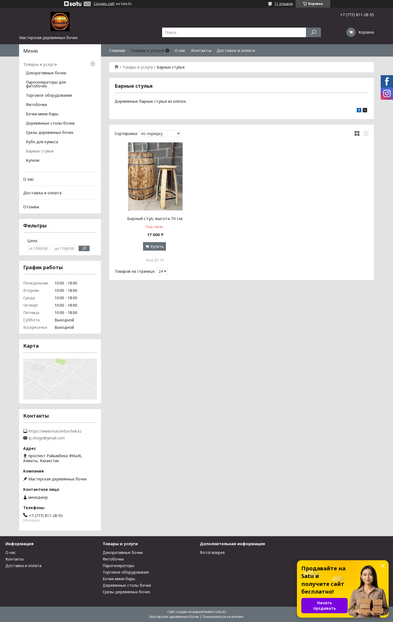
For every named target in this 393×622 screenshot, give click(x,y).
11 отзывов (284, 3)
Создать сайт (104, 4)
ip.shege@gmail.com (47, 438)
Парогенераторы (118, 565)
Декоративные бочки (46, 73)
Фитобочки (36, 105)
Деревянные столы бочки (127, 585)
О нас (180, 50)
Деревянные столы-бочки (50, 123)
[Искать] (313, 32)
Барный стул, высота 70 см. (155, 218)
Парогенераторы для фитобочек (46, 84)
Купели (32, 161)
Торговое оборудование (49, 95)
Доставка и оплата (236, 50)
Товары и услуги (147, 50)
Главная (117, 50)
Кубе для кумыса (42, 142)
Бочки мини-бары (42, 114)
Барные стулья (39, 151)
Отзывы (31, 206)
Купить (157, 246)
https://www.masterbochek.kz (55, 431)
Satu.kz (220, 611)
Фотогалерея (212, 552)
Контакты (201, 50)
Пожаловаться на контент (223, 616)
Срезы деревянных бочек (49, 133)
